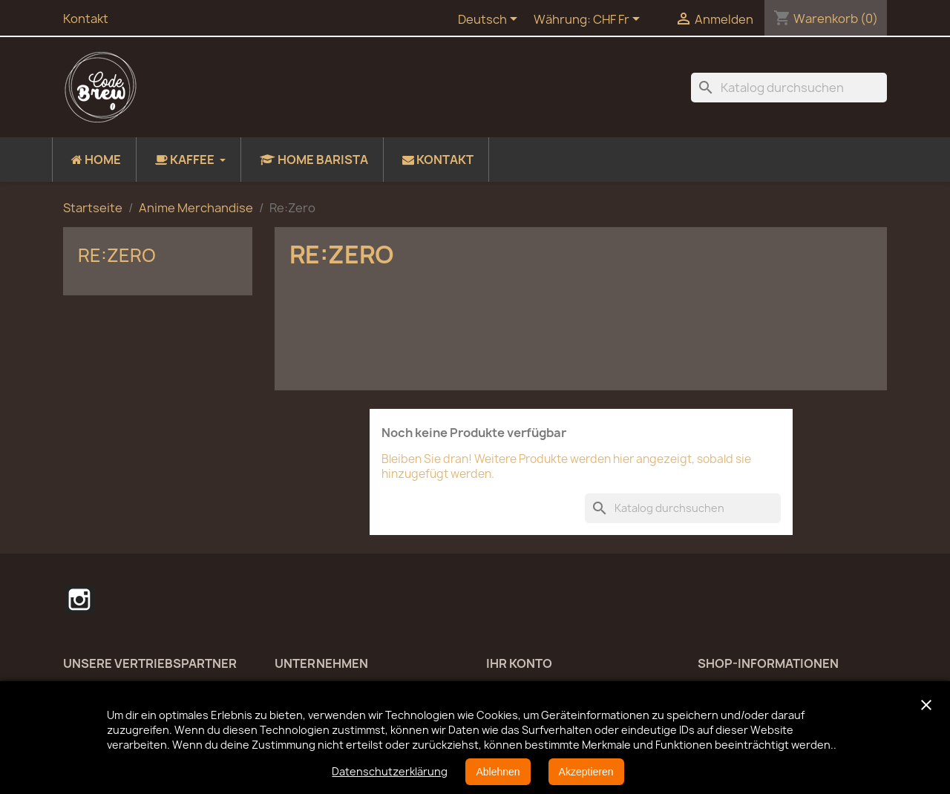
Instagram (79, 599)
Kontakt (85, 18)
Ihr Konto (519, 663)
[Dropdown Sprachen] (490, 20)
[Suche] (789, 87)
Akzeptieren (586, 772)
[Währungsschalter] (619, 20)
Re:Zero (117, 255)
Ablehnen (498, 772)
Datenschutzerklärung (390, 771)
